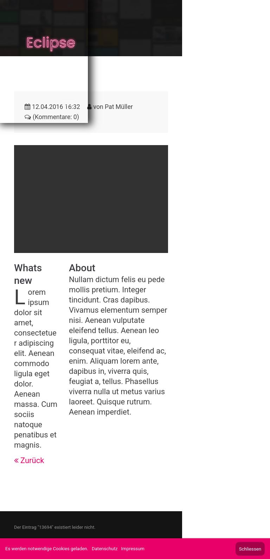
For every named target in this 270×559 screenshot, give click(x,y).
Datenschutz (105, 548)
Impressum (132, 548)
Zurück (32, 460)
